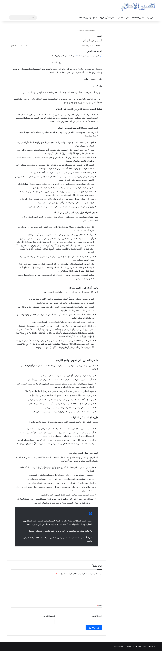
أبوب (100, 55)
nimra (98, 46)
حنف (75, 55)
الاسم (99, 605)
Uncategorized (87, 30)
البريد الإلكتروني (96, 616)
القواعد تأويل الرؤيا (107, 18)
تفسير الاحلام (139, 18)
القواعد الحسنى (123, 18)
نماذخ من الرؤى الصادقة (88, 18)
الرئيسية (150, 18)
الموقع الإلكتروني (49, 616)
